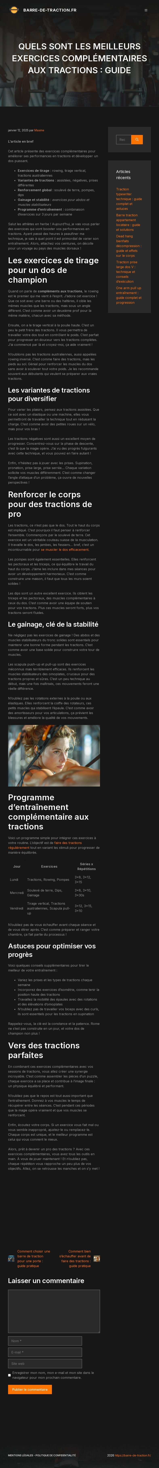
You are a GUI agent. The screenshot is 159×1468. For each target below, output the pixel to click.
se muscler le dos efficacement (64, 550)
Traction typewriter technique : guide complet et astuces (129, 199)
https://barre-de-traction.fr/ (133, 1455)
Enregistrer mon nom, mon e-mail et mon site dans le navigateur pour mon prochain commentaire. (53, 1375)
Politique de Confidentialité (56, 1455)
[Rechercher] (137, 139)
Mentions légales (20, 1455)
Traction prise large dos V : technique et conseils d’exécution (126, 271)
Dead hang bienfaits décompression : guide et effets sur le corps (128, 246)
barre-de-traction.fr (50, 10)
